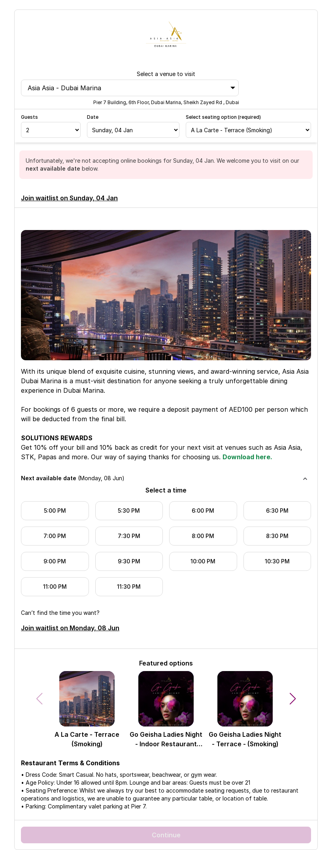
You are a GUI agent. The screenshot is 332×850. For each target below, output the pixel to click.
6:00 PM (203, 510)
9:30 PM (129, 561)
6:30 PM (277, 510)
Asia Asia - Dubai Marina (131, 88)
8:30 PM (277, 535)
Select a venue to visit (166, 73)
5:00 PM (55, 510)
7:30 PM (129, 535)
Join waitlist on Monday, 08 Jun (70, 628)
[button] (292, 699)
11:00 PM (55, 586)
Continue (166, 835)
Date (92, 117)
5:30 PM (129, 510)
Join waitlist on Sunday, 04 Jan (69, 198)
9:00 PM (54, 561)
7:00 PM (54, 535)
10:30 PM (277, 561)
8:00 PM (203, 535)
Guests (29, 117)
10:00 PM (203, 561)
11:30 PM (129, 586)
